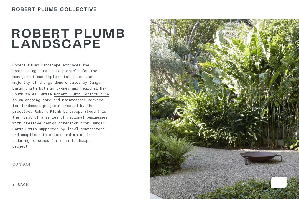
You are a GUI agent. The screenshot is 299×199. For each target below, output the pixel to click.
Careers (225, 9)
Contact (273, 9)
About (182, 9)
